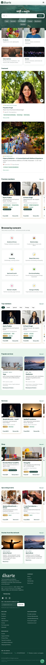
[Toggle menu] (43, 2)
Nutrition (23, 24)
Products (3, 616)
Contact (29, 578)
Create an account (31, 622)
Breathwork (38, 21)
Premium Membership (32, 616)
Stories (3, 622)
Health (8, 307)
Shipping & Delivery (6, 644)
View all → (42, 179)
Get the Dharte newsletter (10, 601)
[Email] (6, 598)
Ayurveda (13, 21)
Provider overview (31, 614)
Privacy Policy (4, 638)
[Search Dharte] (20, 16)
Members (3, 614)
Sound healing (21, 21)
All (3, 307)
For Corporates (5, 625)
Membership (6, 593)
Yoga (6, 21)
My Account (30, 583)
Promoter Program (32, 620)
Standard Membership (32, 618)
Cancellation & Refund (6, 642)
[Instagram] (9, 598)
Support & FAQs (5, 635)
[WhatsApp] (2, 598)
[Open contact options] (42, 661)
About (28, 576)
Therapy (30, 21)
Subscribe (20, 604)
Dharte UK (3, 627)
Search (40, 16)
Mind (21, 307)
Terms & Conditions (6, 640)
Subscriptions (4, 620)
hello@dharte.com (7, 653)
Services (3, 618)
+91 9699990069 (20, 653)
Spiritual (15, 307)
